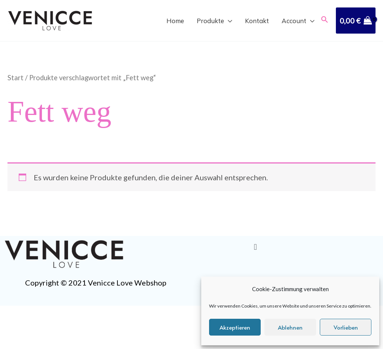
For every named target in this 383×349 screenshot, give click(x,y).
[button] (324, 20)
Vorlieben (346, 327)
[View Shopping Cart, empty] (356, 20)
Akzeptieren (235, 327)
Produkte (210, 21)
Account (294, 21)
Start (15, 78)
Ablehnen (290, 327)
